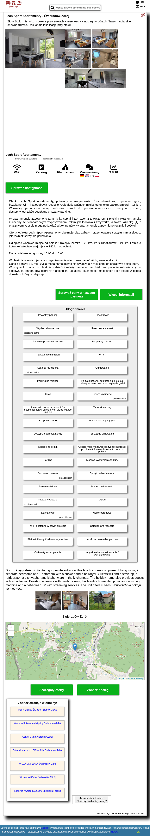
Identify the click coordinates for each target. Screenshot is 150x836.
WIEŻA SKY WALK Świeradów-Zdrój (37, 764)
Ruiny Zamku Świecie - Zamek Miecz (37, 709)
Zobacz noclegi (98, 690)
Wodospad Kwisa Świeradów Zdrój (37, 777)
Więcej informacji (121, 294)
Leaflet (121, 678)
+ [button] (11, 628)
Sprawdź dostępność (26, 188)
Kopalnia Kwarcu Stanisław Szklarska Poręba (37, 791)
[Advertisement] (75, 120)
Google (44, 828)
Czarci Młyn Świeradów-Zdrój (37, 736)
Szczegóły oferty (52, 690)
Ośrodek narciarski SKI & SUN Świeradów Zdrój (37, 750)
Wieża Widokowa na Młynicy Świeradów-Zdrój (37, 723)
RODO (114, 831)
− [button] (11, 633)
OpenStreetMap (135, 678)
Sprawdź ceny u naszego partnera (76, 294)
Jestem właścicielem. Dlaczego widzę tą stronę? (92, 800)
